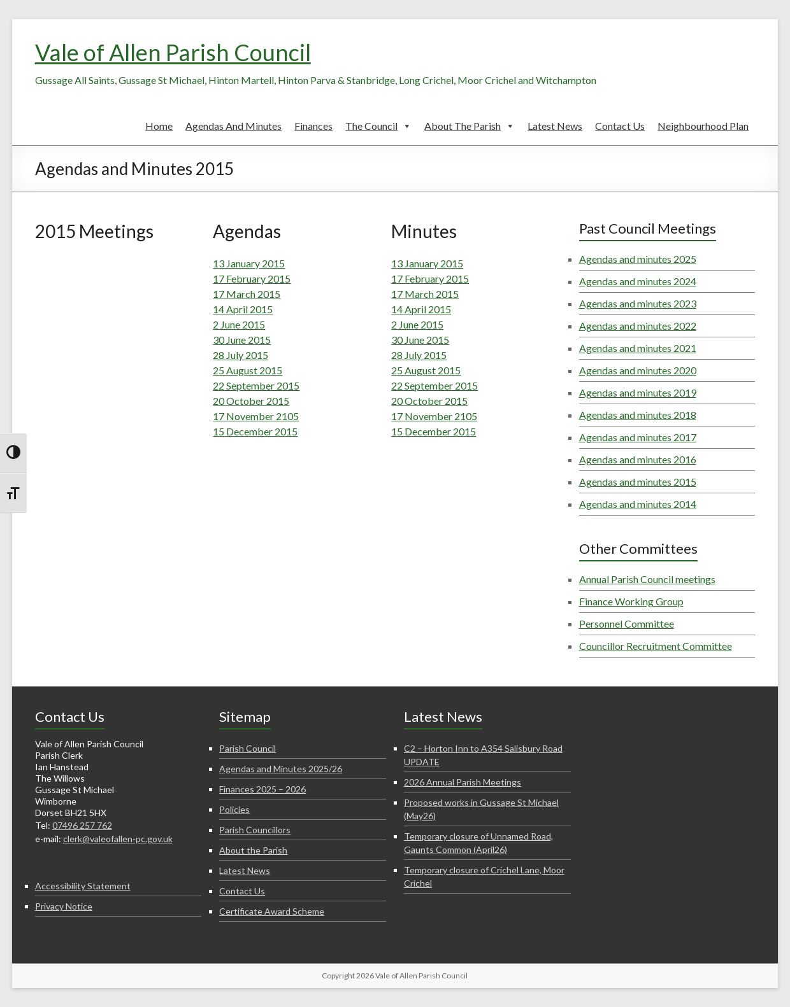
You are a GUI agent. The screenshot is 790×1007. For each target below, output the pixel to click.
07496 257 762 (82, 825)
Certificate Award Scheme (271, 911)
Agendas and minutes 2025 (637, 259)
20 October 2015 (251, 401)
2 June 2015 (239, 324)
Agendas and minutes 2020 (637, 370)
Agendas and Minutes (233, 126)
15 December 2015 (255, 431)
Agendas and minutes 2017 (637, 437)
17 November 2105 (256, 416)
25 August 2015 (247, 370)
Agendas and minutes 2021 (637, 348)
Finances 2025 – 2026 (262, 789)
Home (159, 126)
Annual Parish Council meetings (647, 579)
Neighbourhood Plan (703, 126)
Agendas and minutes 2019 (637, 392)
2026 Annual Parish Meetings (462, 782)
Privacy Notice (63, 906)
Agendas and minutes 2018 (637, 415)
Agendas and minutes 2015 (637, 481)
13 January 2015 (249, 263)
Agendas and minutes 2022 (637, 326)
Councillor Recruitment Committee (655, 646)
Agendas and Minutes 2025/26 (280, 768)
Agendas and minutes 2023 (637, 303)
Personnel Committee (626, 623)
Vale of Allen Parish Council (173, 52)
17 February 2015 (252, 278)
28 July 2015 (240, 355)
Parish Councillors (255, 829)
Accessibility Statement (83, 885)
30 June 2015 (242, 340)
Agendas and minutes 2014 (637, 504)
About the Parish (469, 126)
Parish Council (247, 748)
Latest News (555, 126)
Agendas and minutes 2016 (637, 459)
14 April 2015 (243, 309)
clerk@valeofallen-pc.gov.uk (118, 838)
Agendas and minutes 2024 (637, 281)
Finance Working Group (631, 601)
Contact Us (620, 126)
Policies (234, 809)
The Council (378, 126)
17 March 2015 (246, 294)
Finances (313, 126)
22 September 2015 (256, 385)
